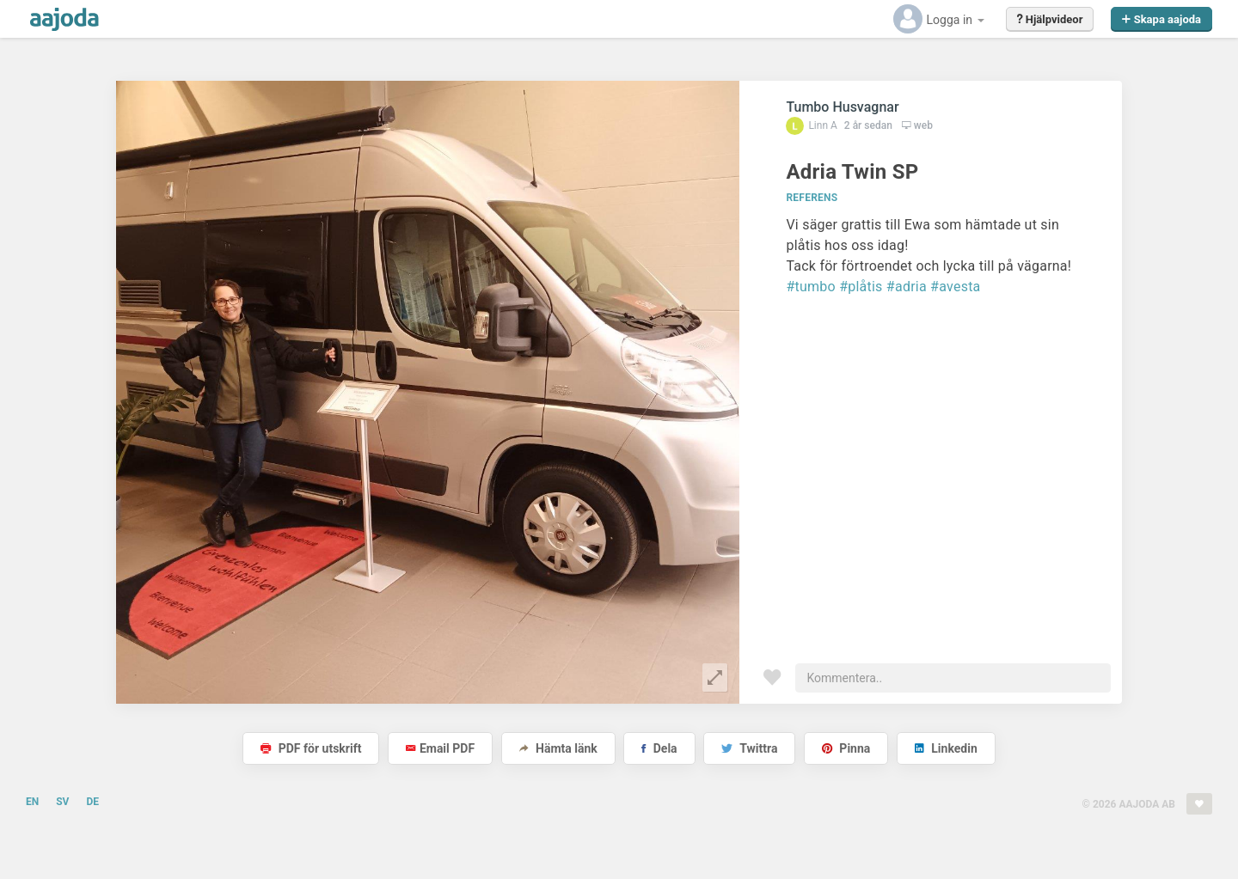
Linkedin (946, 748)
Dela (659, 748)
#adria (906, 286)
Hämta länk (558, 748)
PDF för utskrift (310, 748)
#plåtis (861, 286)
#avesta (955, 286)
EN (32, 802)
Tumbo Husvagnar (842, 107)
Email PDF (440, 748)
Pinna (846, 748)
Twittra (749, 748)
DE (92, 802)
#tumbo (811, 286)
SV (62, 802)
